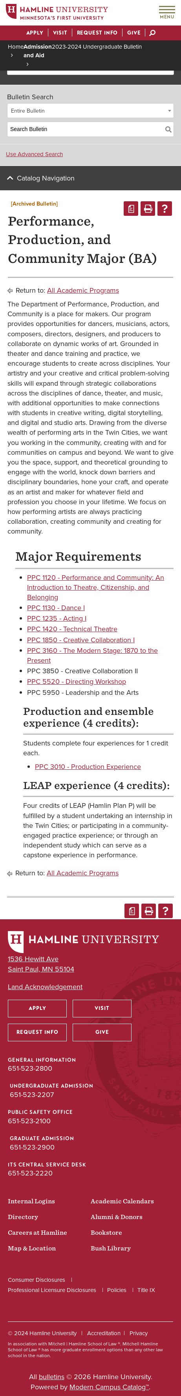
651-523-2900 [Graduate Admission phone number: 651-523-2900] (32, 1147)
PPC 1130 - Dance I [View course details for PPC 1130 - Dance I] (56, 608)
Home (16, 46)
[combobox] (90, 110)
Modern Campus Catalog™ (109, 1387)
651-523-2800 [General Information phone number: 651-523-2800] (30, 1068)
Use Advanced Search (34, 154)
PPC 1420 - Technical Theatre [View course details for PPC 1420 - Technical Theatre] (72, 629)
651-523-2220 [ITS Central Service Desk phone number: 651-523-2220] (30, 1173)
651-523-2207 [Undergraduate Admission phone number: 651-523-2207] (32, 1095)
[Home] (57, 13)
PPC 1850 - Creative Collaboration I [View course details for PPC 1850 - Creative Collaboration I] (81, 640)
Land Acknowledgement (45, 987)
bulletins (51, 1377)
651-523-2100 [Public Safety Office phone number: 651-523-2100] (29, 1121)
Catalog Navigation (46, 178)
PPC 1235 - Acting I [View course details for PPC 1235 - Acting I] (56, 618)
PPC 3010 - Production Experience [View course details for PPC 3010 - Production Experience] (88, 767)
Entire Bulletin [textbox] (28, 111)
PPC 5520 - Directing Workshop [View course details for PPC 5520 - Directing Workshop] (76, 681)
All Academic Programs (83, 290)
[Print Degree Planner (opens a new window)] (131, 208)
